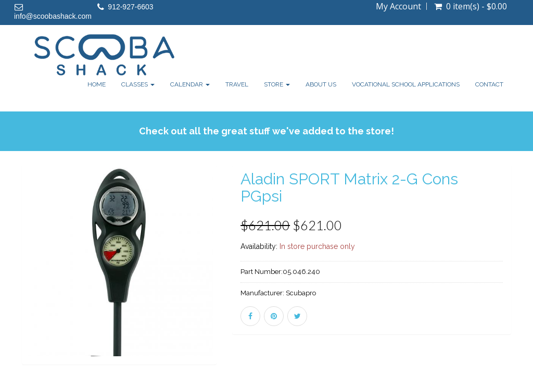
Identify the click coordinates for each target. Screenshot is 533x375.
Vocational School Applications (406, 84)
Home (96, 84)
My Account (398, 6)
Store (277, 84)
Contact (489, 84)
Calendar (190, 84)
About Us (321, 84)
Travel (236, 84)
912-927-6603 (130, 7)
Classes (138, 84)
